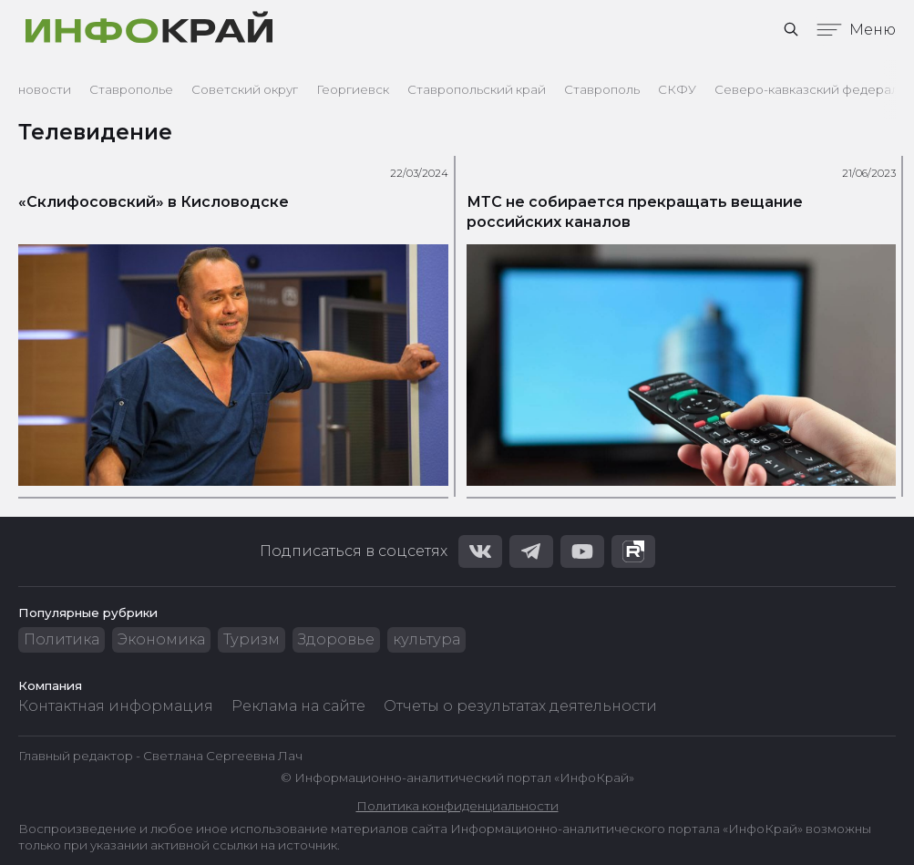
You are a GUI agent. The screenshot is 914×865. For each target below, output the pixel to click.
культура (426, 639)
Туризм (251, 639)
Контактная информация (115, 706)
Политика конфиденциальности (457, 805)
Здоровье (336, 639)
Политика (61, 639)
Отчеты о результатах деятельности (520, 706)
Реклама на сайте (298, 706)
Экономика (161, 639)
